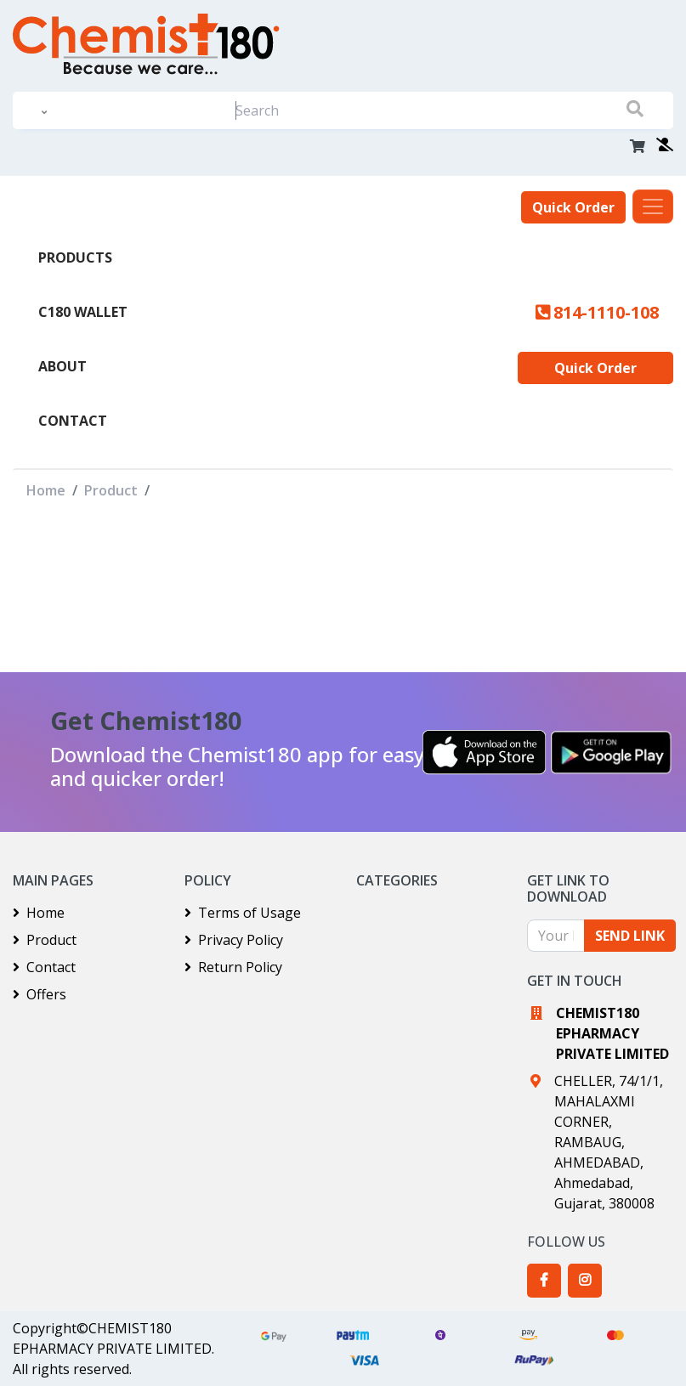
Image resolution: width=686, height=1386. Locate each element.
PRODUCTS (75, 257)
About (62, 366)
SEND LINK (630, 935)
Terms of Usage (242, 912)
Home (45, 490)
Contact (72, 420)
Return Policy (233, 967)
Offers (39, 994)
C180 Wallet (83, 312)
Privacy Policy (233, 940)
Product (111, 490)
